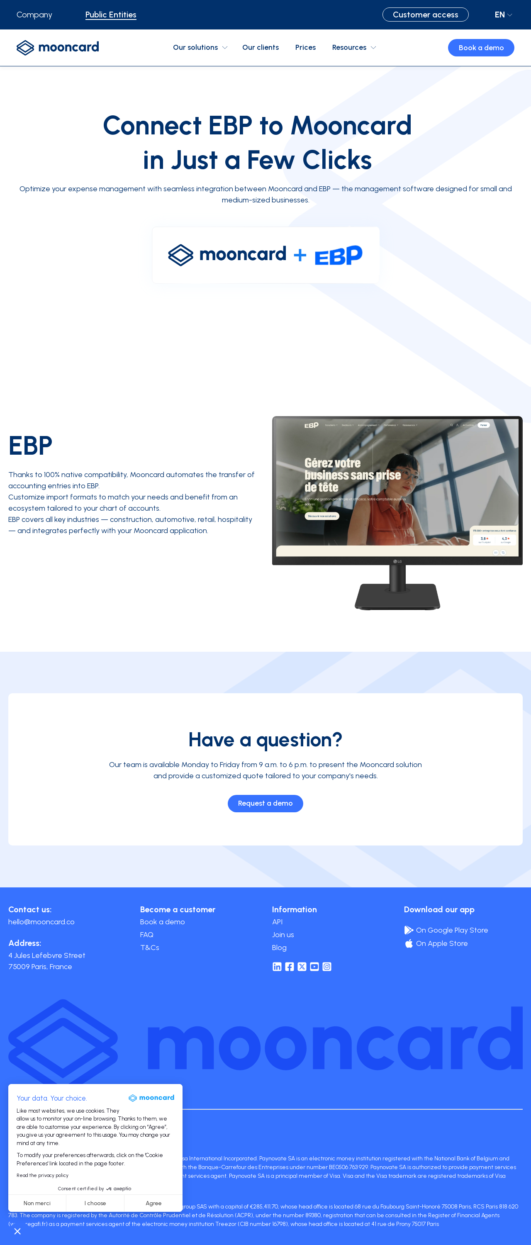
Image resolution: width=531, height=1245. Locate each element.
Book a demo (481, 47)
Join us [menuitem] (283, 934)
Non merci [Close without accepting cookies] (37, 1203)
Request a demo (265, 803)
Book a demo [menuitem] (162, 921)
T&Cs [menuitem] (149, 947)
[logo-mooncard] (58, 48)
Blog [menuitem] (279, 947)
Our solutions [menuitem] (195, 47)
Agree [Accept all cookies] (154, 1203)
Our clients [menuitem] (260, 47)
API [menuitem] (277, 921)
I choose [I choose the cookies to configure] (95, 1203)
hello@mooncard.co (41, 921)
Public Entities (110, 14)
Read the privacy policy (42, 1175)
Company (34, 14)
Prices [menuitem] (305, 47)
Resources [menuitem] (349, 47)
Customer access (425, 14)
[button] (17, 1231)
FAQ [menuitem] (146, 934)
